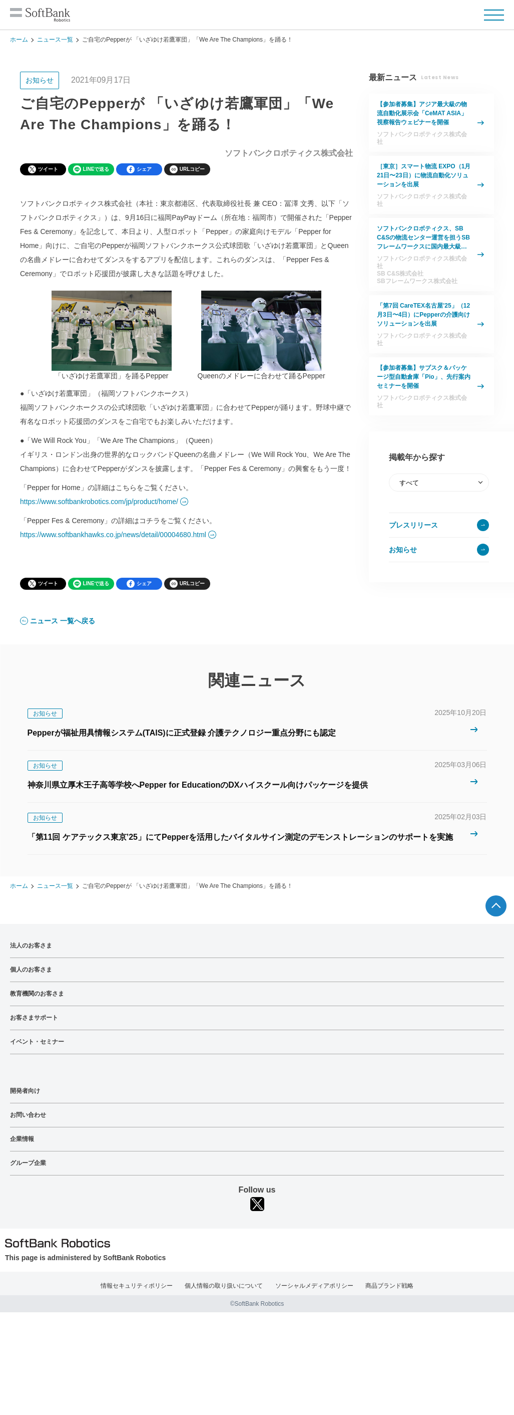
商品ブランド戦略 (389, 1285)
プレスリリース (413, 525)
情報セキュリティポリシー (137, 1285)
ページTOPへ (495, 905)
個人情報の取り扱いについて (224, 1285)
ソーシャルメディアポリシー (314, 1285)
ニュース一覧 (55, 39)
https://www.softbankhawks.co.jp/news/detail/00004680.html (113, 535)
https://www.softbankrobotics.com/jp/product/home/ (99, 502)
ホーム (19, 39)
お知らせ (403, 550)
